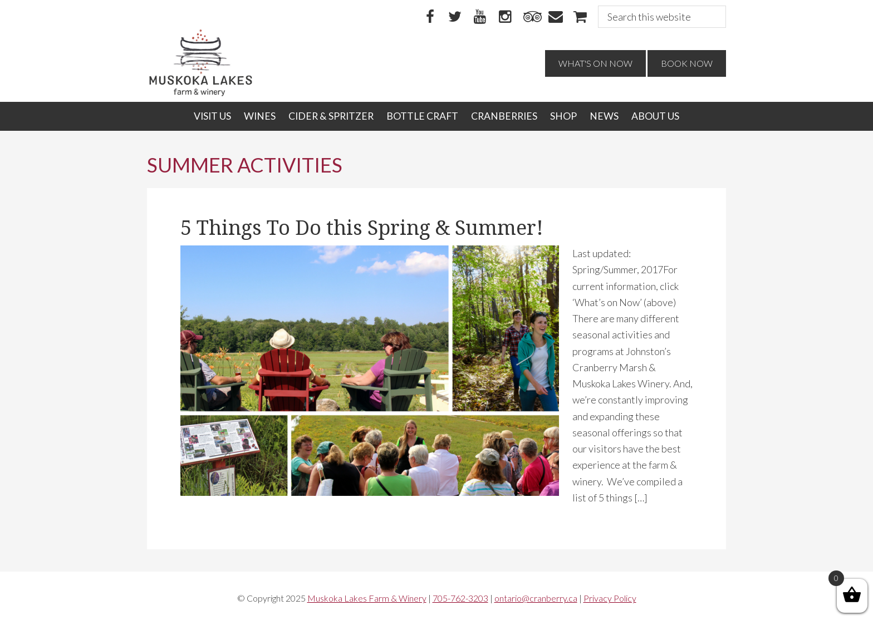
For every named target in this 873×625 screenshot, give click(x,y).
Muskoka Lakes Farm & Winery (366, 598)
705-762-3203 (460, 598)
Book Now (687, 63)
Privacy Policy (609, 598)
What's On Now (595, 63)
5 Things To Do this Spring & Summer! (361, 228)
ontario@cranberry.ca (535, 598)
